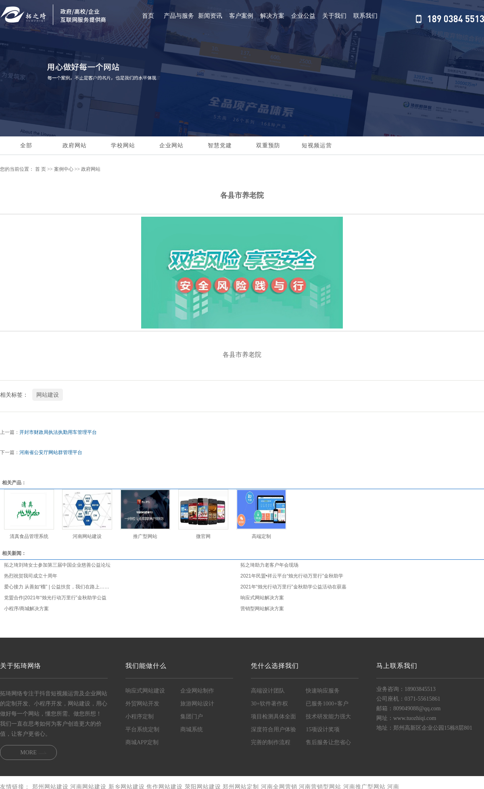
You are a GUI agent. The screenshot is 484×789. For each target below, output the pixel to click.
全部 (26, 145)
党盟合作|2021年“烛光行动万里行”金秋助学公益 (55, 598)
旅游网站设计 (197, 704)
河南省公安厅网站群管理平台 (50, 452)
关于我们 (334, 15)
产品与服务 (179, 15)
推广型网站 (145, 536)
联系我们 (365, 15)
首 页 (40, 169)
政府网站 (75, 145)
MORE (28, 752)
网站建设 (47, 394)
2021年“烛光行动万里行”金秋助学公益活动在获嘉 (293, 587)
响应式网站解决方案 (262, 598)
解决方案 (272, 15)
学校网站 (123, 145)
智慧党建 (220, 145)
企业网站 (171, 145)
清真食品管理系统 (29, 536)
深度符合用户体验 (273, 729)
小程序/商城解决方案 (26, 608)
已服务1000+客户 (327, 704)
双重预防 (268, 145)
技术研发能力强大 (328, 717)
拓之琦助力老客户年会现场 (269, 565)
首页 (148, 15)
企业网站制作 (197, 691)
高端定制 (261, 536)
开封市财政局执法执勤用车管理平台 (58, 432)
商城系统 (191, 729)
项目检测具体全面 (273, 717)
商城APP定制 (142, 742)
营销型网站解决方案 (262, 608)
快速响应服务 (323, 691)
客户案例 (241, 15)
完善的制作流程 (270, 742)
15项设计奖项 (323, 729)
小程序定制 (139, 717)
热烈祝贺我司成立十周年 (30, 576)
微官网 (203, 536)
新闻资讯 (210, 15)
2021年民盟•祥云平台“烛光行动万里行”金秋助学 (291, 576)
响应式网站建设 (145, 691)
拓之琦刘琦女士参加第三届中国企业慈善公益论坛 (57, 565)
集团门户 (191, 717)
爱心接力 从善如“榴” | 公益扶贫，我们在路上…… (56, 587)
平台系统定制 (142, 729)
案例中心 (63, 169)
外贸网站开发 (142, 704)
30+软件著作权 (269, 704)
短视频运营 (317, 145)
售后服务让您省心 (328, 742)
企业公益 (303, 15)
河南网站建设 (87, 536)
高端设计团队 (268, 691)
